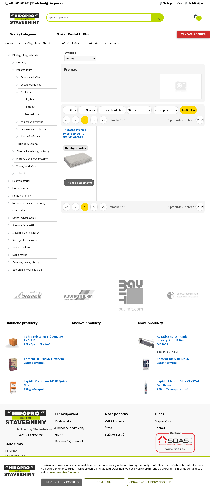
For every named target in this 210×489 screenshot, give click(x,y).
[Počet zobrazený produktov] (200, 120)
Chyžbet (29, 99)
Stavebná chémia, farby (25, 232)
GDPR (59, 434)
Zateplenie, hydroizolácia (27, 269)
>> (103, 120)
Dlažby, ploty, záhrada (38, 43)
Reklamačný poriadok (69, 441)
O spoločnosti (164, 421)
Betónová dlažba (30, 77)
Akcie (73, 110)
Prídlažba (94, 43)
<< (66, 120)
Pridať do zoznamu (79, 183)
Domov (9, 43)
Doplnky (21, 62)
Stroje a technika (21, 247)
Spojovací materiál (23, 225)
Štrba (108, 428)
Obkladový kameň (27, 144)
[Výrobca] (80, 58)
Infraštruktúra (70, 43)
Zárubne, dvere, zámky (25, 262)
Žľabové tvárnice (30, 136)
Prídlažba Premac (79, 133)
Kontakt (74, 34)
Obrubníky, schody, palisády (32, 151)
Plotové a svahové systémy (32, 158)
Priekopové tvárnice (32, 121)
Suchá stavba (19, 255)
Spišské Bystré (114, 434)
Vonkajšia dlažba (26, 166)
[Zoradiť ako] (166, 110)
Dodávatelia (63, 421)
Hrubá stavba (20, 188)
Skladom (91, 110)
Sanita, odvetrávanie (24, 218)
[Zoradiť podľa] (139, 110)
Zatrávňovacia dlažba (33, 129)
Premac (115, 43)
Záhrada (21, 173)
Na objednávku (115, 110)
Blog (86, 34)
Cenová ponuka (193, 34)
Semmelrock (32, 114)
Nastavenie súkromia (64, 472)
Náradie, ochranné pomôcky (29, 203)
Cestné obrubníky (31, 84)
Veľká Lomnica (114, 421)
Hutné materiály (21, 195)
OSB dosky (18, 210)
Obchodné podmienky (69, 428)
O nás (61, 34)
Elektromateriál (21, 181)
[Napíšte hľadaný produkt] (99, 17)
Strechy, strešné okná (24, 240)
